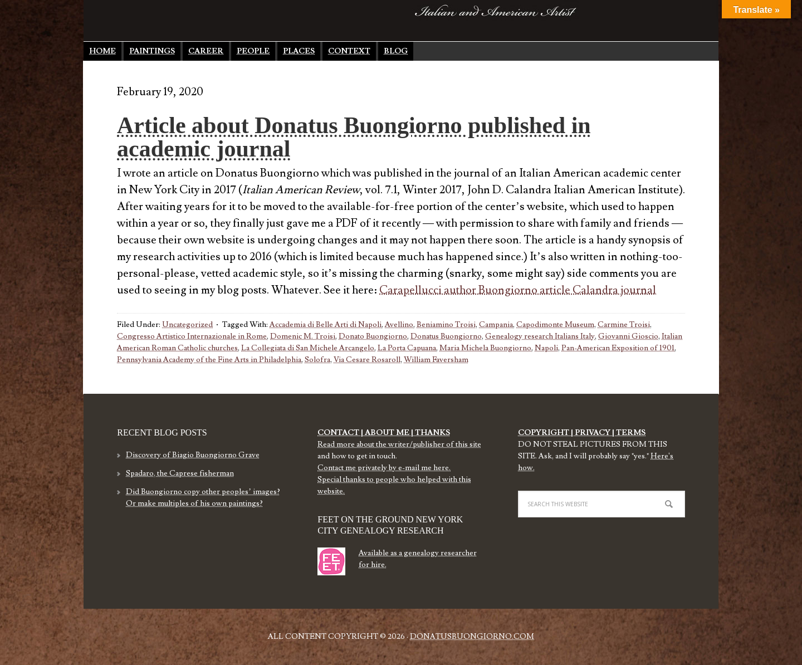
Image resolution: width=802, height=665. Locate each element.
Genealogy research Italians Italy (540, 336)
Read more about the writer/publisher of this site (399, 444)
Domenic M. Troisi (302, 336)
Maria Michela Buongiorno (485, 348)
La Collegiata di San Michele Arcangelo (307, 348)
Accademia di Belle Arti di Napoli (326, 325)
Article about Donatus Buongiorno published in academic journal (354, 137)
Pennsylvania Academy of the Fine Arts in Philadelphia (209, 360)
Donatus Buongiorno (237, 19)
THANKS (431, 433)
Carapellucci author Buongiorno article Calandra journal (517, 290)
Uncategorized (187, 325)
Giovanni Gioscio (628, 336)
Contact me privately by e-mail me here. (384, 468)
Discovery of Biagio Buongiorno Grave (193, 455)
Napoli (546, 348)
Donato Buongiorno (373, 336)
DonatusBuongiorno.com (472, 637)
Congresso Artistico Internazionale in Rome (192, 336)
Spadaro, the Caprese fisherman (180, 473)
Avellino (399, 325)
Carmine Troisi (624, 325)
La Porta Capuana (407, 348)
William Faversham (436, 360)
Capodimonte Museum (555, 325)
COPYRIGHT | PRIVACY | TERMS (581, 433)
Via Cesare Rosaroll (367, 360)
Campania (496, 325)
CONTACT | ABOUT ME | (365, 433)
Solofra (317, 360)
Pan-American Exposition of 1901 (617, 348)
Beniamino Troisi (446, 325)
